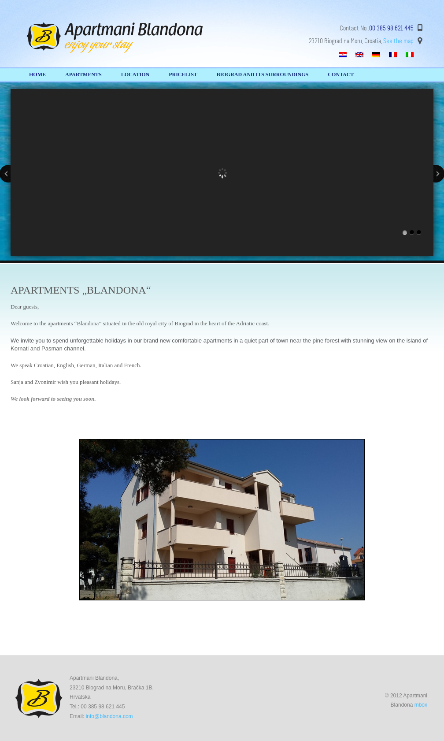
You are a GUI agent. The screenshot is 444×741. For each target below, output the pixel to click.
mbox (420, 705)
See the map (398, 41)
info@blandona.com (109, 716)
